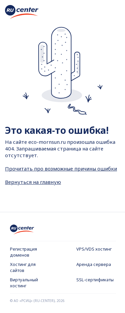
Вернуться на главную (33, 182)
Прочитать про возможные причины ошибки (61, 168)
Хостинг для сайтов (23, 267)
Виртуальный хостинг (24, 283)
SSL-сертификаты (95, 280)
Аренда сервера (93, 264)
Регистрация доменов (23, 252)
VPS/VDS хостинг (94, 249)
